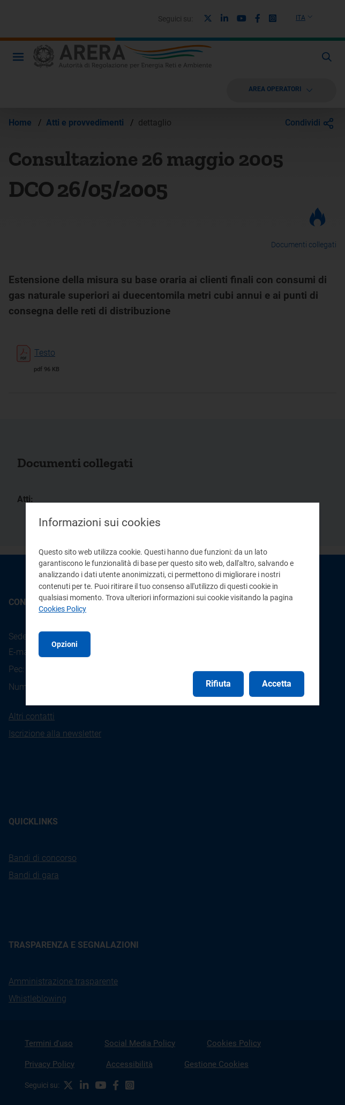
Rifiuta (218, 684)
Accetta (276, 684)
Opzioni (64, 644)
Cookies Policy (62, 609)
